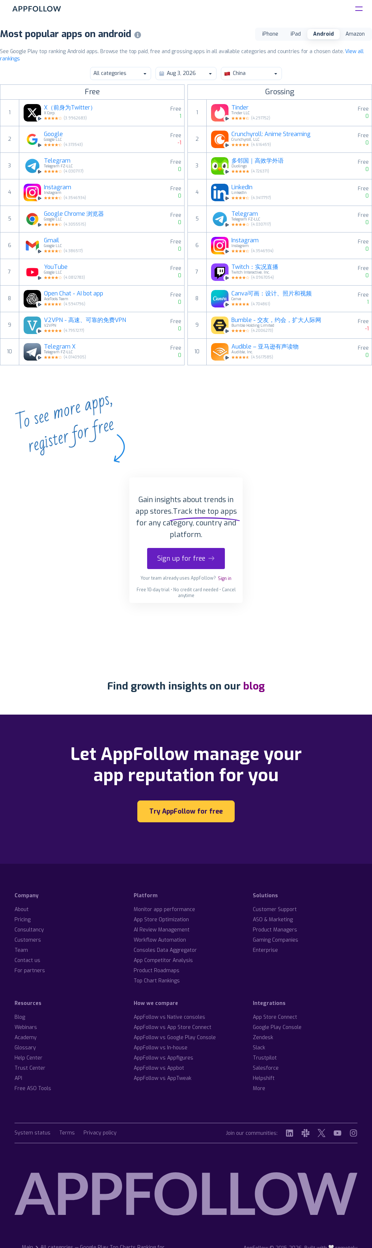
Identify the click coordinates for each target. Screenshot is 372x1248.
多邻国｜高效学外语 (257, 161)
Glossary (25, 1047)
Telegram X (60, 346)
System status (32, 1133)
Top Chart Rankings (157, 980)
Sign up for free (186, 558)
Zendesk (263, 1037)
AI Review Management (162, 929)
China (251, 73)
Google (53, 134)
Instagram (57, 187)
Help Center (29, 1057)
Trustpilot (265, 1057)
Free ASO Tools (33, 1088)
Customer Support (275, 909)
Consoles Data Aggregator (165, 950)
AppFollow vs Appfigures (163, 1057)
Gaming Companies (275, 940)
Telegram (57, 161)
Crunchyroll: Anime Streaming (271, 134)
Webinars (26, 1027)
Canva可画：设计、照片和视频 (271, 293)
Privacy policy (100, 1133)
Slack (259, 1047)
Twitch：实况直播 (254, 267)
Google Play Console (277, 1027)
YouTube (56, 267)
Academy (26, 1037)
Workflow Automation (160, 940)
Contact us (27, 960)
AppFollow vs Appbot (159, 1068)
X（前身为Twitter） (70, 107)
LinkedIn (241, 187)
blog (254, 686)
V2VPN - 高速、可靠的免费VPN (85, 320)
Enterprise (265, 950)
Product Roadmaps (156, 970)
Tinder (239, 107)
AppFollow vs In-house (160, 1047)
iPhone (270, 34)
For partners (30, 970)
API (18, 1078)
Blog (20, 1017)
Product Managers (275, 929)
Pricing (23, 919)
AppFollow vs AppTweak (162, 1078)
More (259, 1088)
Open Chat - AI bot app (73, 293)
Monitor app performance (164, 909)
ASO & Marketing (273, 919)
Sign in (224, 578)
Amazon (355, 34)
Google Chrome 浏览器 (74, 214)
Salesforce (266, 1068)
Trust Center (30, 1068)
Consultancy (29, 929)
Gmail (51, 240)
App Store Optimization (161, 919)
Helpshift (264, 1078)
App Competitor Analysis (163, 960)
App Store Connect (275, 1017)
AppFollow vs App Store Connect (172, 1027)
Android (323, 34)
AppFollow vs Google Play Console (175, 1037)
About (22, 909)
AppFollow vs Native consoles (169, 1017)
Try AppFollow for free (186, 811)
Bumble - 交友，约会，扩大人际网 (276, 320)
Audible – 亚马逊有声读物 (265, 346)
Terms (67, 1133)
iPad (296, 34)
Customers (28, 940)
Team (21, 950)
